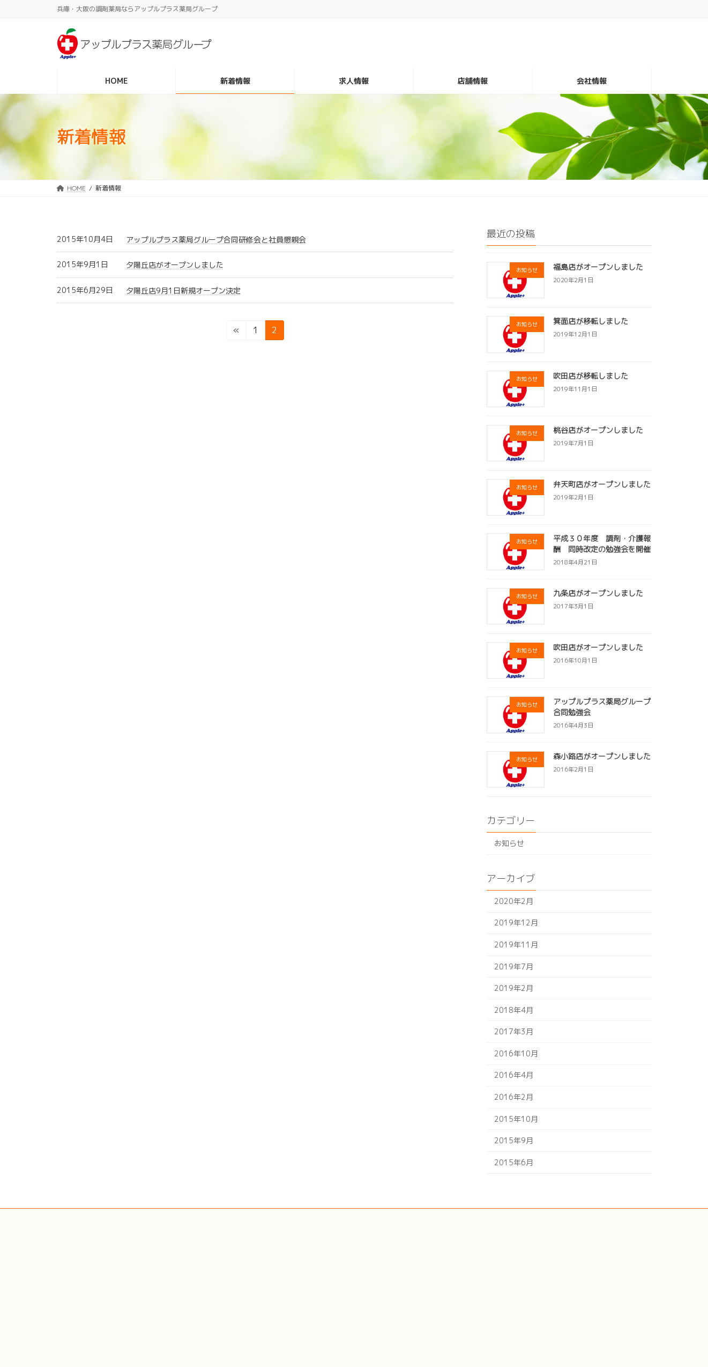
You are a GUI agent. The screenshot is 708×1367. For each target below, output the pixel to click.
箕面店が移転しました (590, 321)
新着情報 (483, 1262)
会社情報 (483, 1320)
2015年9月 (513, 1140)
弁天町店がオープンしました (601, 484)
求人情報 (483, 1282)
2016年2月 (513, 1097)
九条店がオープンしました (598, 593)
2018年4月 (513, 1010)
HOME (480, 1243)
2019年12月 (516, 922)
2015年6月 (513, 1162)
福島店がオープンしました (598, 267)
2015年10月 (516, 1119)
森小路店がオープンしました (601, 756)
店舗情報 (483, 1300)
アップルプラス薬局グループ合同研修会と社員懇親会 (216, 239)
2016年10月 (516, 1053)
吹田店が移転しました (590, 376)
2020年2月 (513, 901)
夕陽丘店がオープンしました (174, 265)
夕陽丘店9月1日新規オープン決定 (183, 290)
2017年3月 (513, 1031)
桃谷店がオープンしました (598, 430)
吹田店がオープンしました (598, 647)
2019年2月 (513, 988)
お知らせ (509, 843)
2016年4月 (513, 1075)
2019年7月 (513, 966)
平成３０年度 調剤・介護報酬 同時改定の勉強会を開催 (601, 543)
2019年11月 (516, 944)
